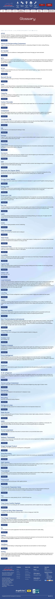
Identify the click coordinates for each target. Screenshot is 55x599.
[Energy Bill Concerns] (26, 3)
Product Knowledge (21, 11)
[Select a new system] (17, 3)
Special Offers (39, 11)
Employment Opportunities (52, 11)
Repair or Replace (22, 6)
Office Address (37, 573)
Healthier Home (31, 6)
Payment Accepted (48, 572)
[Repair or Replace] (22, 3)
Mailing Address (37, 578)
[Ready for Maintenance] (35, 3)
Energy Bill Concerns (26, 6)
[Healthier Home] (30, 3)
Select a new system (17, 6)
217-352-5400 (36, 570)
